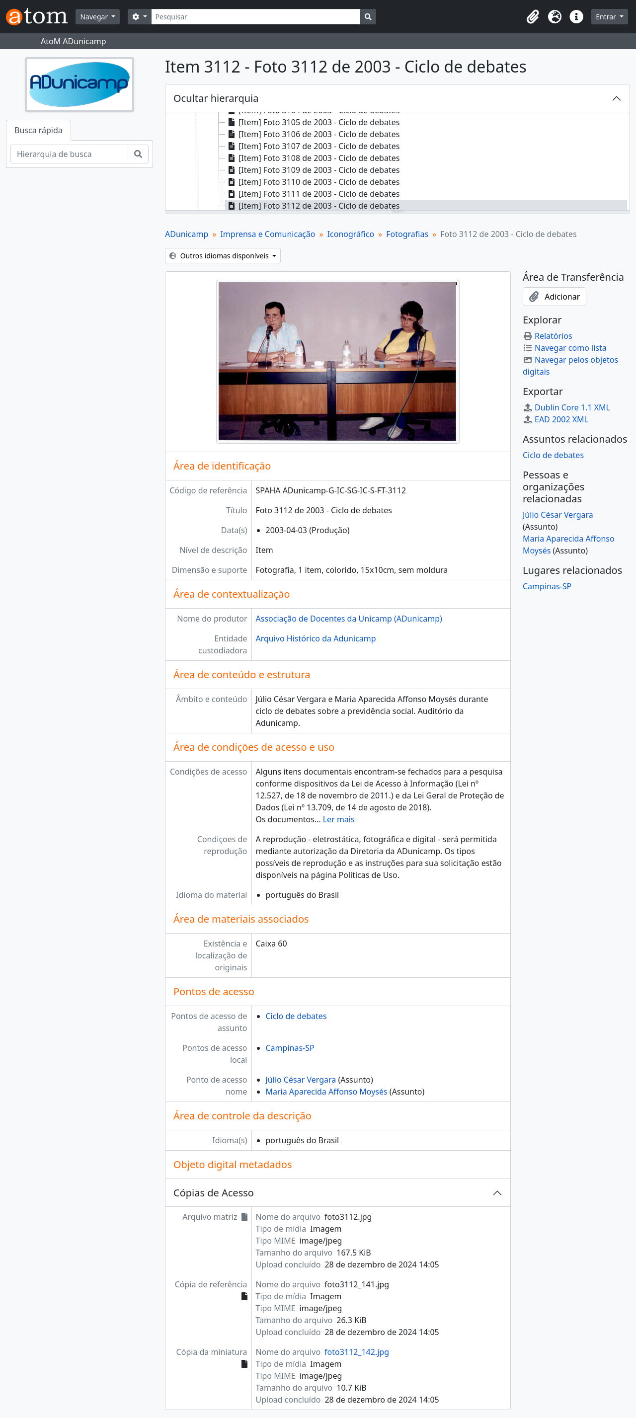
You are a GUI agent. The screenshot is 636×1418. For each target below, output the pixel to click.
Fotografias (407, 234)
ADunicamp (186, 234)
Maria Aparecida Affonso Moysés (327, 1091)
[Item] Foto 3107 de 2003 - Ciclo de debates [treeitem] (312, 146)
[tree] (397, 162)
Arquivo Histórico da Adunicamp (316, 638)
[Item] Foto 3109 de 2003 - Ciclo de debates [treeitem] (312, 170)
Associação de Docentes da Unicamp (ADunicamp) (349, 618)
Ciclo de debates (296, 1016)
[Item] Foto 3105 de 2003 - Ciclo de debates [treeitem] (312, 122)
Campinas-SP (290, 1047)
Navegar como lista (565, 347)
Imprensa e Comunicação (267, 234)
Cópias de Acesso (213, 1192)
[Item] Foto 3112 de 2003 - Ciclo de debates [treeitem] (312, 206)
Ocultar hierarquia (215, 98)
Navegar (94, 16)
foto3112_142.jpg (356, 1351)
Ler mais (339, 819)
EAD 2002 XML (555, 419)
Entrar (607, 16)
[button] (533, 17)
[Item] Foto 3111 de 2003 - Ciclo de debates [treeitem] (312, 194)
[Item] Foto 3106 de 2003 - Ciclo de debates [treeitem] (312, 134)
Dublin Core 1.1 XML (566, 407)
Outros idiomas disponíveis (219, 255)
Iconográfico (350, 234)
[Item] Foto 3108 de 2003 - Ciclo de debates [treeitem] (312, 158)
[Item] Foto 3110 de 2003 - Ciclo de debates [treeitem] (312, 182)
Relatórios (547, 335)
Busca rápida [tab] (38, 130)
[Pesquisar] (256, 16)
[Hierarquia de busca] (69, 154)
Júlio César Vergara (301, 1079)
